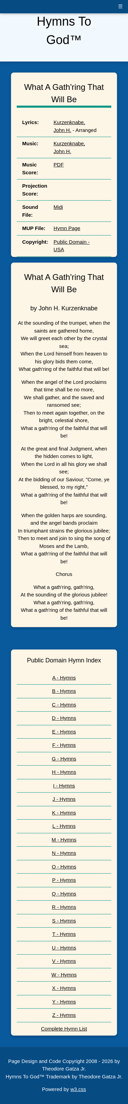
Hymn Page (67, 228)
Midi (58, 207)
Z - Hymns (64, 1015)
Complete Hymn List (64, 1029)
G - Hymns (64, 759)
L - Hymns (64, 826)
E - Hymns (64, 732)
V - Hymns (64, 961)
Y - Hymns (64, 1002)
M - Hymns (64, 840)
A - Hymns (64, 678)
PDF (59, 164)
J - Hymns (64, 799)
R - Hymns (64, 907)
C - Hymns (64, 705)
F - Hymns (64, 745)
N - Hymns (64, 853)
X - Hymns (64, 988)
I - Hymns (64, 786)
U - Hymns (64, 948)
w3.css (78, 1089)
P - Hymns (64, 880)
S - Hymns (64, 921)
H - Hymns (64, 772)
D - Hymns (64, 718)
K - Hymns (64, 813)
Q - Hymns (64, 894)
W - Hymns (63, 975)
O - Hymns (64, 867)
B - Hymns (64, 691)
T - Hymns (64, 934)
